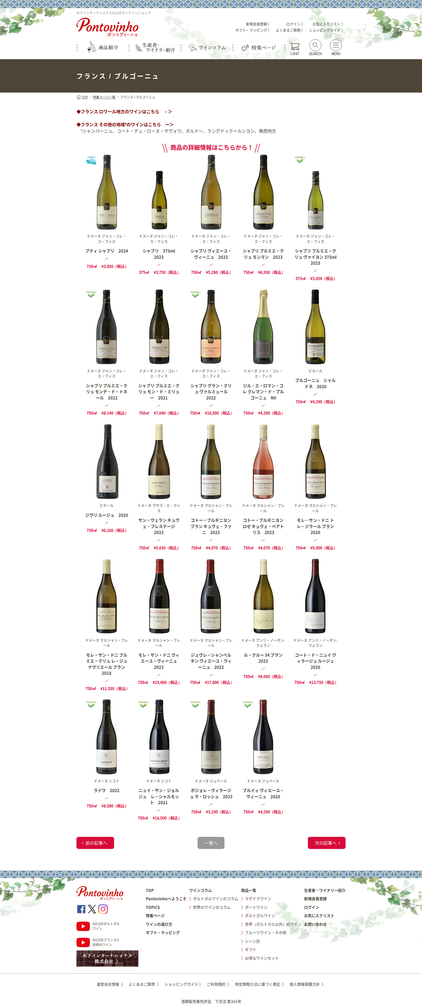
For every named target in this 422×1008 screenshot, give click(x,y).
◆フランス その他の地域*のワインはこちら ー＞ (125, 124)
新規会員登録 (315, 898)
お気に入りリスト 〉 (328, 23)
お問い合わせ (315, 924)
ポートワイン (256, 907)
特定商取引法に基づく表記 (260, 984)
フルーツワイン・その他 (265, 932)
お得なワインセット (262, 958)
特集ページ (155, 915)
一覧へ (211, 843)
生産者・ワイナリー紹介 (325, 890)
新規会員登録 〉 (258, 23)
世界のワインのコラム (212, 907)
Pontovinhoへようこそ (166, 898)
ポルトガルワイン (260, 915)
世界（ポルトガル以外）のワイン (273, 924)
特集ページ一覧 (104, 97)
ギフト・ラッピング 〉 (253, 30)
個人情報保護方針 (307, 984)
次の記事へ (325, 843)
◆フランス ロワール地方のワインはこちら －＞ (124, 111)
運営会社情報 (111, 984)
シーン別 (252, 941)
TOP (82, 97)
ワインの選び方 (159, 924)
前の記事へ (96, 843)
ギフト (250, 949)
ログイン (311, 907)
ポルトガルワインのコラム (215, 898)
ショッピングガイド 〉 (327, 30)
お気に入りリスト (319, 915)
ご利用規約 (219, 984)
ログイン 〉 (295, 23)
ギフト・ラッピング (163, 932)
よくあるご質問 (145, 984)
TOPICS (153, 907)
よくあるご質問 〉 (290, 30)
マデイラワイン (258, 898)
